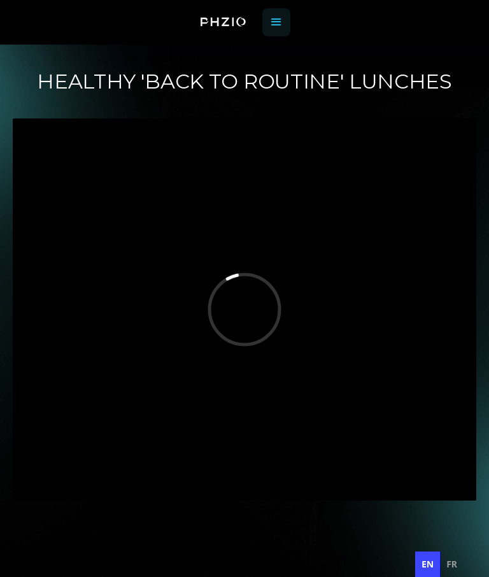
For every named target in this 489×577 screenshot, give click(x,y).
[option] (452, 564)
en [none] (428, 564)
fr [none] (451, 564)
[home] (223, 22)
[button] (276, 22)
